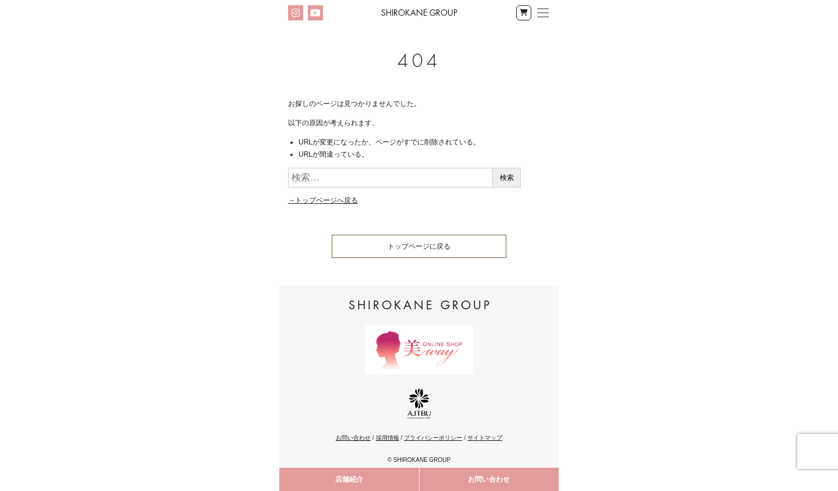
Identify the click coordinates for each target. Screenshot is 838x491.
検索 (507, 178)
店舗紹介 (349, 479)
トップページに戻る (419, 246)
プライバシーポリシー (433, 438)
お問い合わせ (489, 479)
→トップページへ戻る (323, 200)
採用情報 (387, 438)
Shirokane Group (419, 13)
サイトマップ (484, 438)
